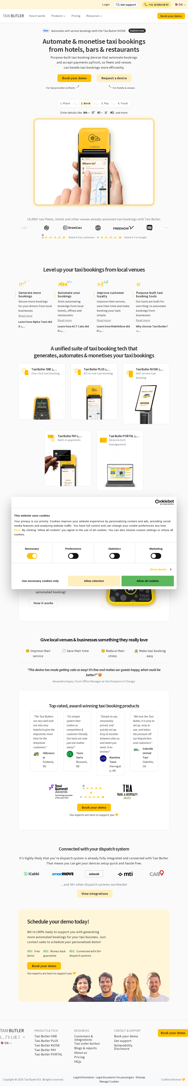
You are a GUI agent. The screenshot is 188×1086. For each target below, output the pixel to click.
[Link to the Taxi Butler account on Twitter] (7, 1037)
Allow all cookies (148, 580)
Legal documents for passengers (115, 1077)
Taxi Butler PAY (45, 1050)
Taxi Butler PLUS (46, 1040)
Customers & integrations (83, 1038)
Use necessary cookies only (40, 580)
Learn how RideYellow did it (113, 328)
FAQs (77, 1061)
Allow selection (94, 580)
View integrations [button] (95, 893)
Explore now (137, 30)
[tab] (65, 103)
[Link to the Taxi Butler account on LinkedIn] (14, 1037)
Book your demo (126, 1036)
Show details (158, 569)
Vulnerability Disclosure (123, 1047)
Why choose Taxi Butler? (152, 328)
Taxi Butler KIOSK (47, 1045)
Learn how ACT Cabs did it (73, 328)
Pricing (75, 16)
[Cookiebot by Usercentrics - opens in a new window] (158, 502)
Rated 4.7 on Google (135, 237)
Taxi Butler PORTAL (48, 1054)
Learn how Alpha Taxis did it (35, 324)
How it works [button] (43, 603)
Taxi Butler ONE (45, 1036)
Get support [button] (128, 4)
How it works (37, 16)
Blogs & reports (85, 1048)
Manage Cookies (109, 1081)
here (17, 530)
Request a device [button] (114, 78)
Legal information (83, 1077)
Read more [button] (25, 316)
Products (57, 16)
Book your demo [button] (171, 16)
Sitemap (140, 1077)
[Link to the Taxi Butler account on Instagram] (22, 1037)
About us (80, 1052)
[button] (156, 4)
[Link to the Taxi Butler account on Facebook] (2, 1037)
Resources (92, 16)
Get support (122, 1040)
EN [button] (179, 4)
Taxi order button (87, 1043)
